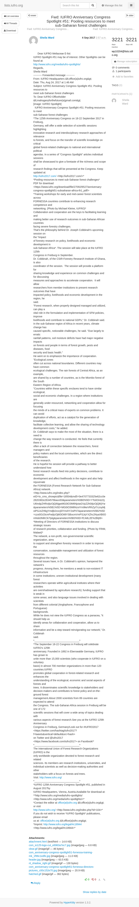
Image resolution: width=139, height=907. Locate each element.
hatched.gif (35, 874)
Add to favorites (122, 76)
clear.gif (33, 848)
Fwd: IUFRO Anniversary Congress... (48, 29)
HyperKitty (69, 902)
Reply (35, 883)
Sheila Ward (47, 37)
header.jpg (35, 859)
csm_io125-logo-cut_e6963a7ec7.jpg (49, 845)
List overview (11, 16)
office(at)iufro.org (67, 802)
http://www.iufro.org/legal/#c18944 (63, 824)
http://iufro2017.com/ (45, 176)
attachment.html (38, 841)
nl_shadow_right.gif (40, 863)
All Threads (10, 23)
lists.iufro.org (14, 5)
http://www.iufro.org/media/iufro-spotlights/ (57, 64)
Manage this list (112, 5)
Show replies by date (94, 892)
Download (10, 30)
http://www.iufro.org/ (50, 777)
